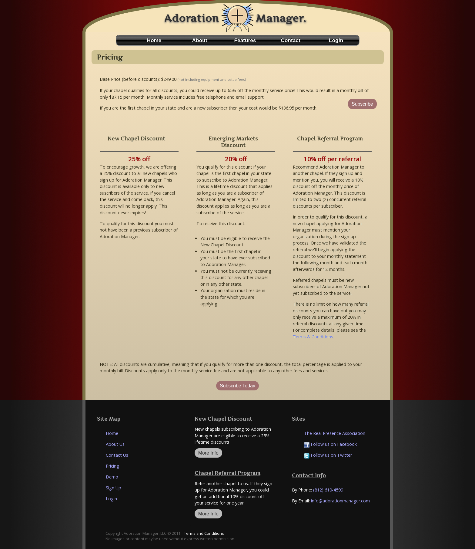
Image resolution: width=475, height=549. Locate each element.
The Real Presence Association (334, 433)
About (199, 40)
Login (336, 40)
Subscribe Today (237, 385)
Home (154, 40)
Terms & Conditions (313, 337)
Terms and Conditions (204, 533)
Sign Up (113, 488)
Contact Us (117, 455)
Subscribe (362, 104)
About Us (115, 444)
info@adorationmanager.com (340, 501)
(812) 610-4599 (328, 490)
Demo (112, 477)
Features (245, 40)
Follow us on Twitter (328, 455)
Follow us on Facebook (330, 444)
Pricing (112, 466)
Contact (290, 40)
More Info (208, 452)
